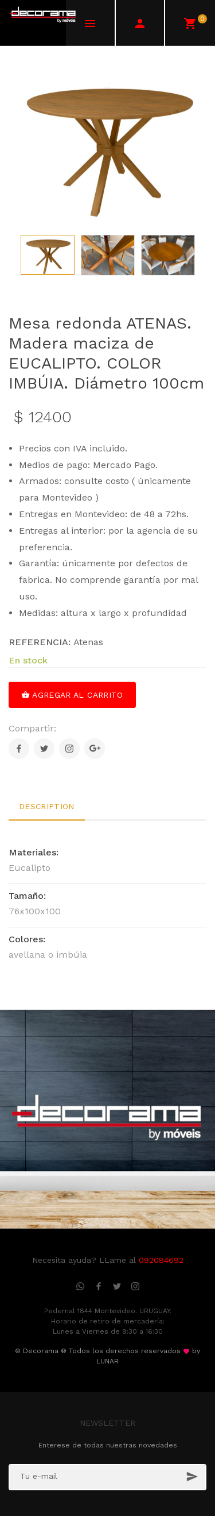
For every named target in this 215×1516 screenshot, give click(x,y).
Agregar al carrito (72, 694)
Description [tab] (47, 806)
